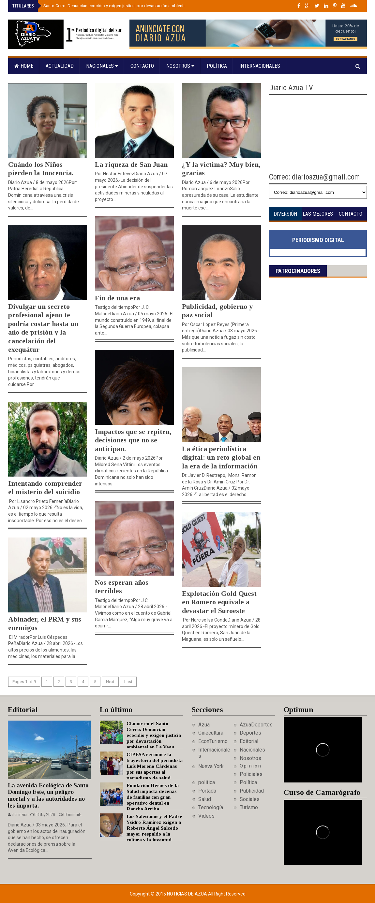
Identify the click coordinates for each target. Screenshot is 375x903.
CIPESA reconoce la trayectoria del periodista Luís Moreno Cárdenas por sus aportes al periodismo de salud (155, 766)
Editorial (249, 741)
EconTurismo (213, 741)
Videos (206, 816)
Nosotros (180, 66)
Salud (204, 799)
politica (206, 782)
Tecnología (210, 807)
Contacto (142, 66)
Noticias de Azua (187, 893)
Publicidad (252, 791)
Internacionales (259, 66)
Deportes (250, 733)
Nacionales (102, 66)
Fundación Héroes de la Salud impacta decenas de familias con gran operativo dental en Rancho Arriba (153, 797)
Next (110, 681)
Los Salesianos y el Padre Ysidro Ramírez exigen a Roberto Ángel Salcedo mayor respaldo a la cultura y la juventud (154, 828)
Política (217, 66)
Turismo (249, 807)
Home (23, 66)
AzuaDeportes (256, 725)
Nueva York (211, 766)
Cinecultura (210, 733)
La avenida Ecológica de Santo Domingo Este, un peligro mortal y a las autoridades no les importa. (48, 795)
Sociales (250, 799)
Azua (204, 725)
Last (128, 681)
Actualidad (60, 66)
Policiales (251, 774)
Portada (207, 791)
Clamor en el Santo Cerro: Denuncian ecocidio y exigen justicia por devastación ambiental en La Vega (112, 5)
